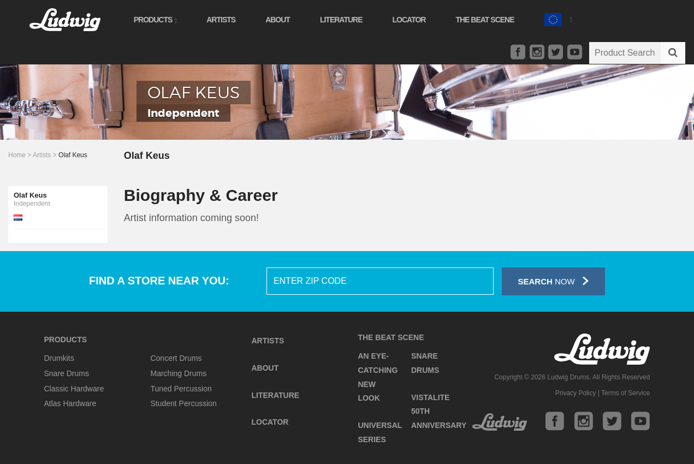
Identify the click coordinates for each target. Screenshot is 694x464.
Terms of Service (625, 393)
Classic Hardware (74, 388)
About (281, 19)
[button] (561, 18)
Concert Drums (175, 358)
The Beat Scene (488, 19)
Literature (344, 19)
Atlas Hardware (70, 403)
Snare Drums (66, 373)
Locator (412, 19)
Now (553, 280)
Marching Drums (178, 373)
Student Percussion (183, 403)
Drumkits (59, 358)
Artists (224, 19)
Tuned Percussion (180, 388)
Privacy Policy (575, 393)
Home (17, 155)
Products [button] (158, 19)
